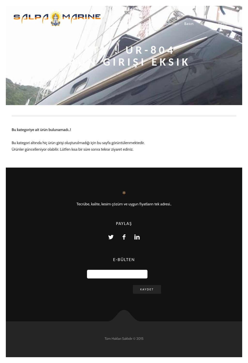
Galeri (206, 24)
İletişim (224, 24)
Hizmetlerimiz (164, 24)
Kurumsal (137, 24)
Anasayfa (114, 24)
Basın (189, 24)
